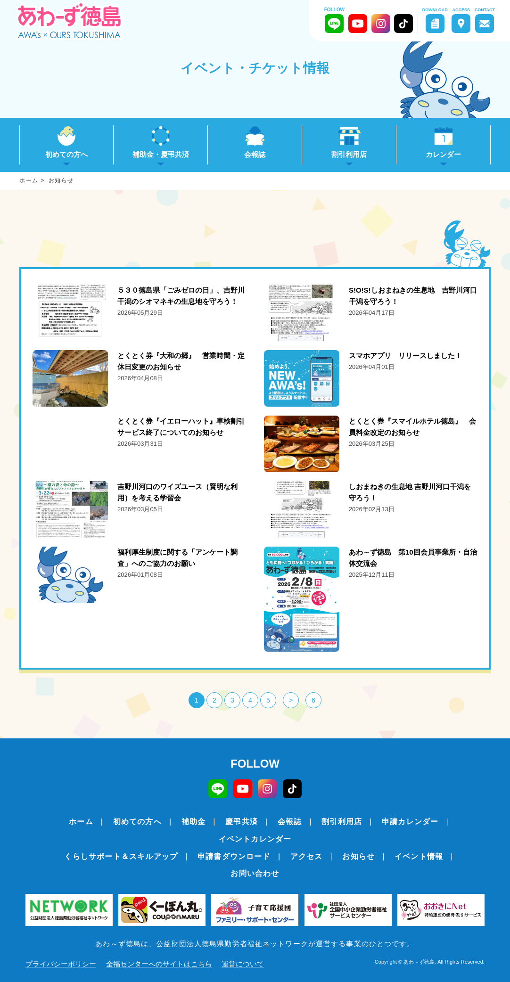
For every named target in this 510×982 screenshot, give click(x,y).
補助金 (193, 822)
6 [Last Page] (313, 700)
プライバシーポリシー (60, 964)
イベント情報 (419, 856)
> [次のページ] (291, 700)
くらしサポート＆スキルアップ (121, 856)
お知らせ (358, 856)
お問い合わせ (254, 873)
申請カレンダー (410, 822)
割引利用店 (341, 822)
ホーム (81, 822)
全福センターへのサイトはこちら (159, 964)
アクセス (306, 856)
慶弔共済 (241, 822)
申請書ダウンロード (234, 856)
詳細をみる (139, 313)
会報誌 (254, 154)
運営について (243, 964)
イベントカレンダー (255, 839)
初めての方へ (137, 822)
